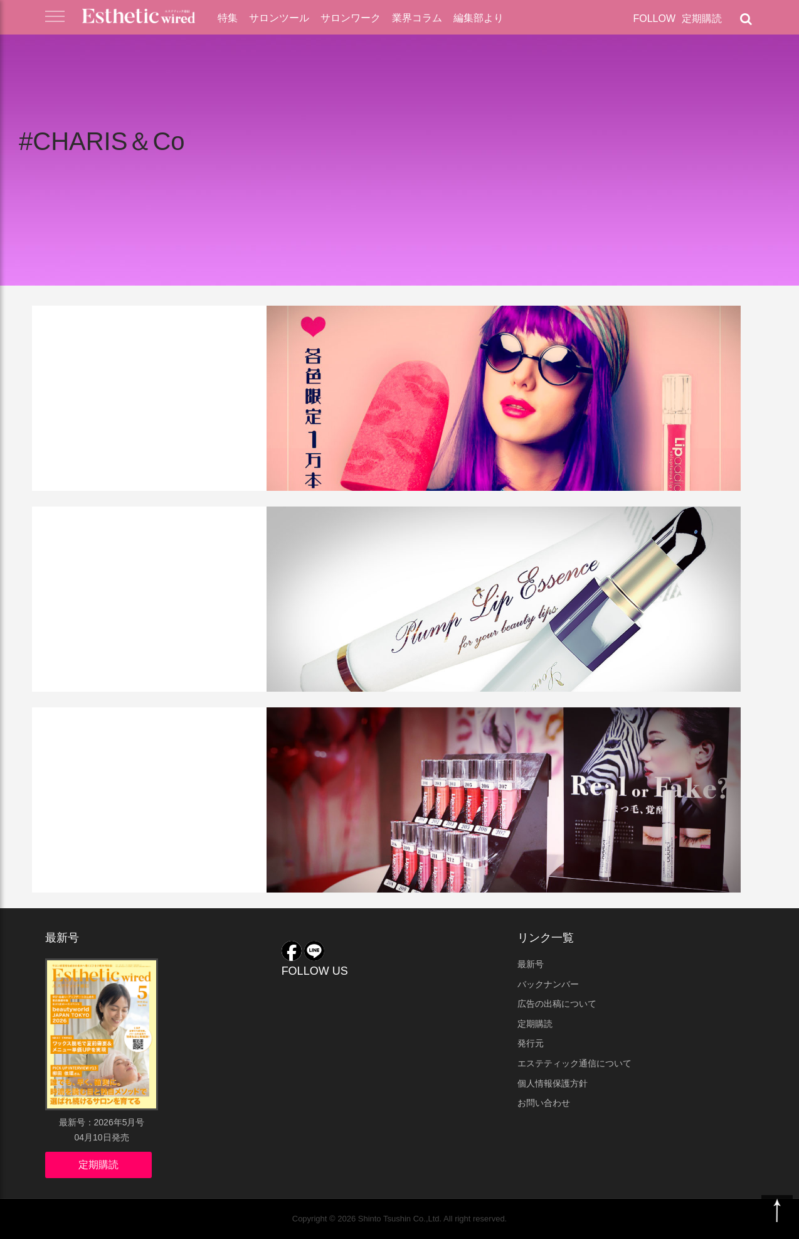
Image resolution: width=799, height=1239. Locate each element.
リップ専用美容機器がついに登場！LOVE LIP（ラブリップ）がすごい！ (193, 563)
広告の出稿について (556, 1004)
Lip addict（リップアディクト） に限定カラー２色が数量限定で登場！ (192, 362)
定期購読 (702, 18)
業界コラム (417, 18)
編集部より (478, 18)
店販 (131, 324)
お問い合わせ (543, 1103)
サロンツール (279, 18)
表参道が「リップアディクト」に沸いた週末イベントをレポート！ (196, 764)
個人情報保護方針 (552, 1083)
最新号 (530, 964)
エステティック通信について (574, 1063)
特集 (228, 18)
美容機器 (143, 525)
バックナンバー (548, 984)
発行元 (530, 1043)
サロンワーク (350, 18)
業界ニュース (81, 726)
